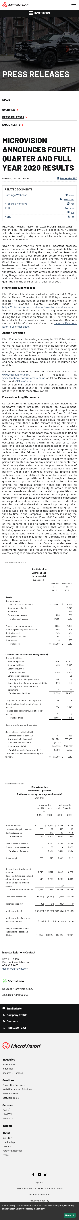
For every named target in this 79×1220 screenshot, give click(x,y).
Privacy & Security (39, 1200)
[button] (74, 4)
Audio (69, 194)
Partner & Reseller (12, 1150)
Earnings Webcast (16, 195)
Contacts (12, 1021)
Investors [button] (39, 13)
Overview (8, 109)
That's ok (70, 1215)
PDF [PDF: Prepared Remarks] (70, 203)
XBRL (8, 216)
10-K (7, 208)
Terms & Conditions (39, 1194)
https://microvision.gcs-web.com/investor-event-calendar (38, 307)
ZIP (70, 216)
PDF (70, 212)
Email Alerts (11, 124)
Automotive (8, 1064)
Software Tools (10, 1097)
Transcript (67, 199)
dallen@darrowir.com (15, 968)
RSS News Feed (16, 1028)
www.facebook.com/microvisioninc (23, 378)
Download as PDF (67, 178)
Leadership (8, 1142)
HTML (69, 208)
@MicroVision (23, 381)
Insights (7, 1125)
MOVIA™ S (7, 1118)
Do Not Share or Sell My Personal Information (39, 1188)
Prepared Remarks (16, 203)
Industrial (7, 1068)
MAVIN (6, 1109)
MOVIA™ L (7, 1114)
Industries (8, 1059)
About (6, 1133)
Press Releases (13, 117)
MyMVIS (39, 1182)
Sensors (7, 1105)
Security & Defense (12, 1072)
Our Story (7, 1137)
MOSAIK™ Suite (10, 1093)
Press (5, 1154)
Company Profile (16, 1015)
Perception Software (13, 1084)
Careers (6, 1146)
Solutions (8, 1080)
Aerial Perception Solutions (17, 1089)
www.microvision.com (15, 374)
